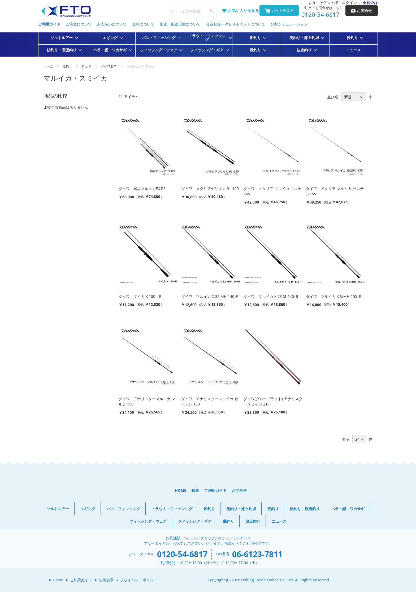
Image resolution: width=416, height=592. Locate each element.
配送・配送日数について (180, 24)
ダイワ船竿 (109, 66)
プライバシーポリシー (138, 579)
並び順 (332, 96)
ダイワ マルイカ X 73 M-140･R (271, 296)
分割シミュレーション (289, 24)
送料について (143, 24)
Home (58, 579)
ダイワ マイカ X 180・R (140, 296)
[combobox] (192, 11)
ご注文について (79, 24)
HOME (180, 490)
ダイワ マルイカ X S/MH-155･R (333, 296)
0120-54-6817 (320, 15)
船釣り (68, 66)
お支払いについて (112, 24)
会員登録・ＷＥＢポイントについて (235, 24)
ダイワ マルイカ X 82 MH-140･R (210, 296)
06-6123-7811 (257, 554)
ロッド (87, 66)
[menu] (208, 44)
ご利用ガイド (49, 24)
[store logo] (66, 11)
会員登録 (370, 2)
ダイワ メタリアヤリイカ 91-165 (210, 188)
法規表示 (106, 579)
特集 (195, 490)
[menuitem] (62, 37)
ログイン (349, 2)
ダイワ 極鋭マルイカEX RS (142, 188)
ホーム (49, 66)
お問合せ (239, 490)
